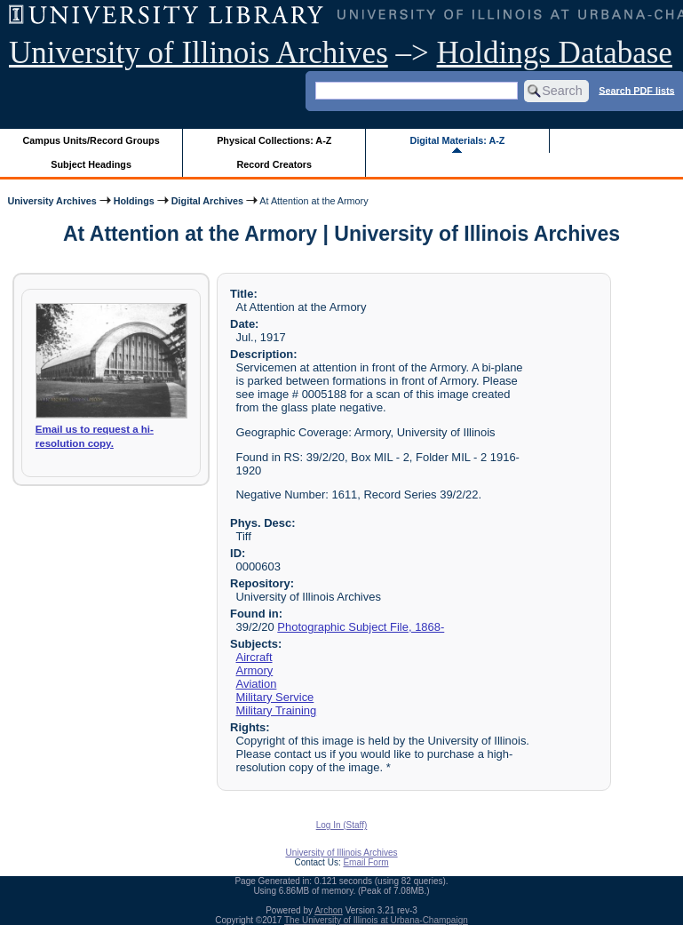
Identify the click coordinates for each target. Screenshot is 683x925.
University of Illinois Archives (198, 53)
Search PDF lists (636, 89)
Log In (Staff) (342, 825)
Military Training (276, 710)
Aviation (256, 683)
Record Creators (274, 164)
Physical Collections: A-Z (274, 140)
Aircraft (254, 657)
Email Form (365, 862)
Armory (255, 670)
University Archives (51, 200)
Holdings (134, 200)
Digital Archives (207, 200)
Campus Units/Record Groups (91, 140)
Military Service (275, 697)
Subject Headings (91, 164)
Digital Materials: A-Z (456, 140)
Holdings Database (554, 53)
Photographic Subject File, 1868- (360, 627)
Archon (328, 910)
